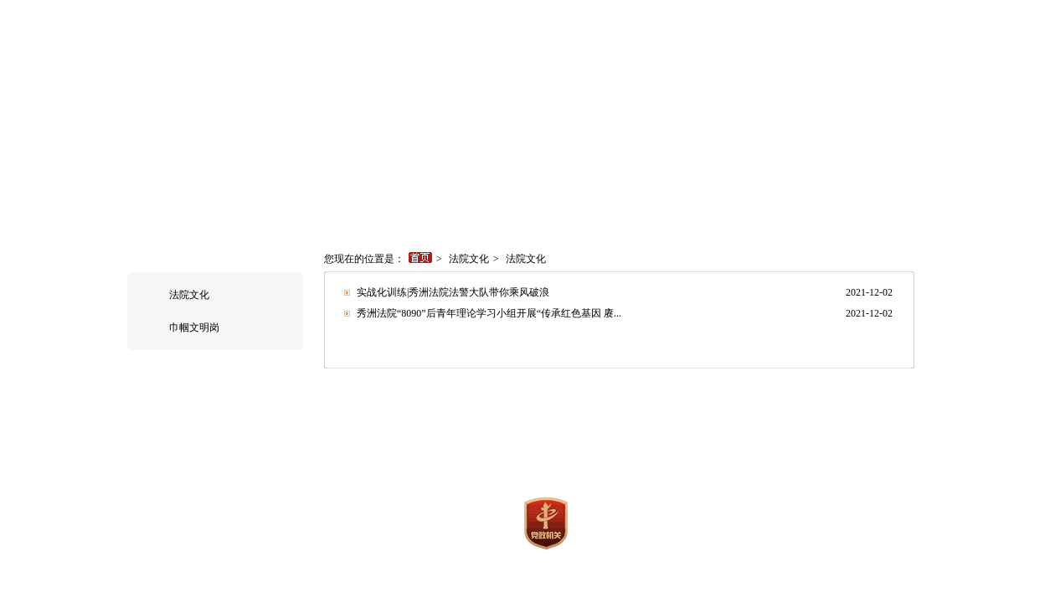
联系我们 (837, 203)
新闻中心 (297, 203)
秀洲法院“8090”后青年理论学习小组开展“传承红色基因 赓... (489, 313)
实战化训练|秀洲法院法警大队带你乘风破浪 (453, 292)
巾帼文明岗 (194, 327)
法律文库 (720, 203)
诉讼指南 (356, 203)
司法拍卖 (779, 203)
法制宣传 (578, 399)
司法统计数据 (479, 203)
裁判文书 (661, 203)
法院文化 (189, 295)
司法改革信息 (902, 203)
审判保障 (603, 203)
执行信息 (414, 203)
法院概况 (239, 203)
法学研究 (643, 399)
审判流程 (544, 203)
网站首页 (180, 203)
